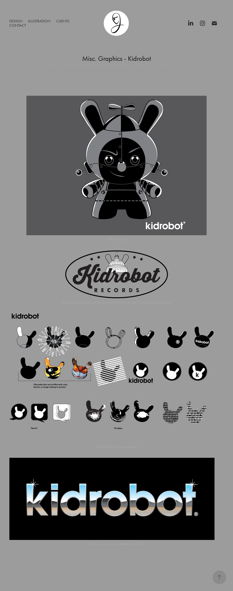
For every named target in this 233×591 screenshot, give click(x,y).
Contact (17, 25)
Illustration (39, 21)
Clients (62, 21)
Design (16, 21)
